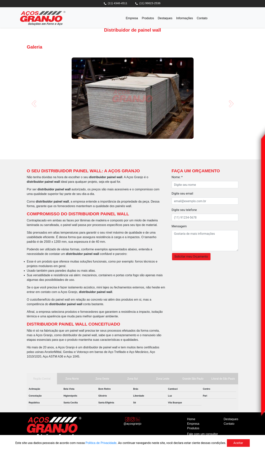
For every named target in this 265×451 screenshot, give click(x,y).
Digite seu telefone (184, 210)
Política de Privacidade (101, 443)
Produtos (148, 18)
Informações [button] (184, 18)
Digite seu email (182, 193)
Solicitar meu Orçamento (191, 256)
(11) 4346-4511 (117, 3)
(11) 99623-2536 (150, 3)
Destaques (165, 18)
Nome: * (177, 177)
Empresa (132, 18)
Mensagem (179, 226)
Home (191, 419)
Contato (202, 18)
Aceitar (238, 443)
